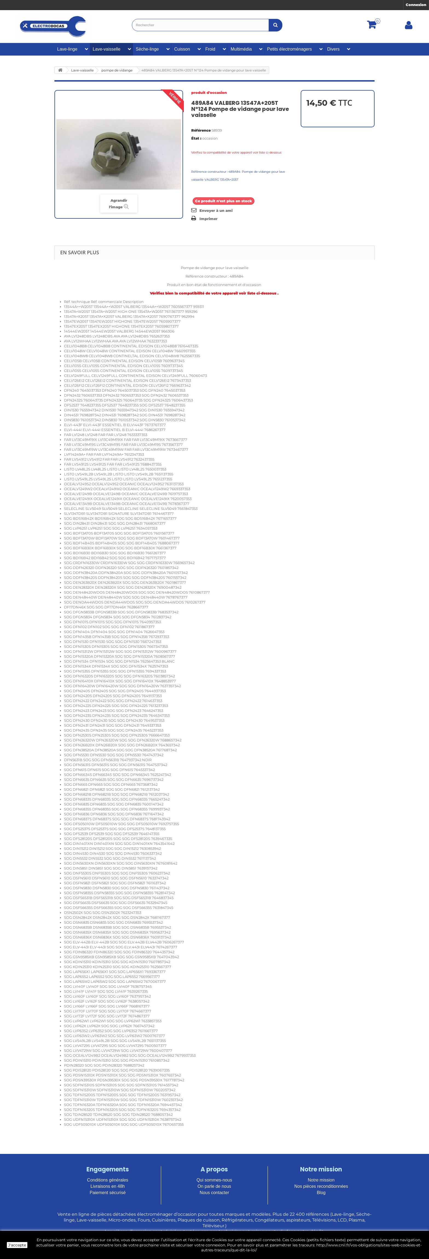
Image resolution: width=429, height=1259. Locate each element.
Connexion (416, 4)
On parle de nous (214, 1186)
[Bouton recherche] (275, 25)
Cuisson (182, 49)
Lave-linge (67, 49)
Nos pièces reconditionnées (321, 1186)
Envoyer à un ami (216, 210)
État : (196, 138)
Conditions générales (107, 1180)
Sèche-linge (147, 49)
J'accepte (17, 1245)
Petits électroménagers (289, 49)
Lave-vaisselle (106, 49)
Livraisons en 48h (108, 1186)
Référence (201, 130)
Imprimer (208, 218)
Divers (333, 49)
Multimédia (241, 49)
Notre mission (321, 1180)
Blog (321, 1192)
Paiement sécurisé (108, 1192)
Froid (210, 49)
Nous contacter (214, 1192)
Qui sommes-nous (214, 1180)
